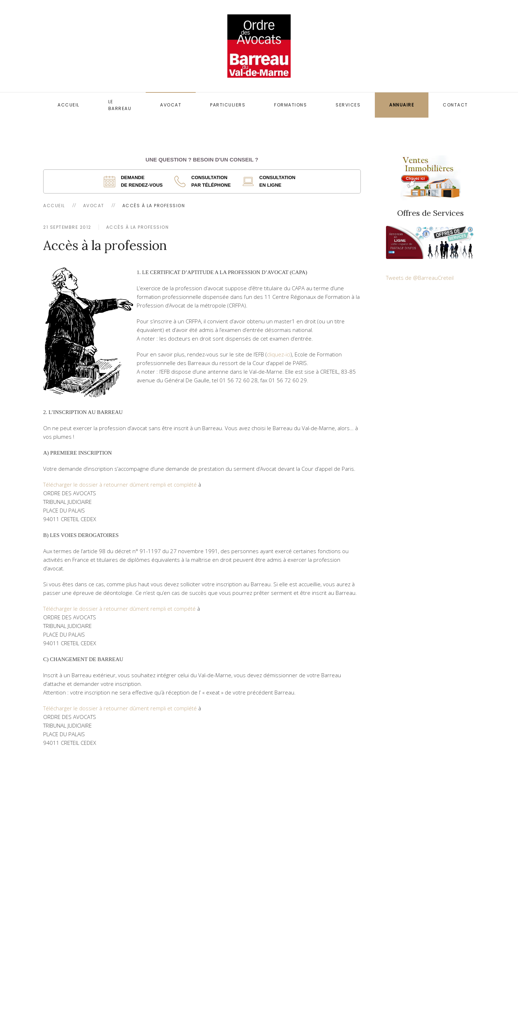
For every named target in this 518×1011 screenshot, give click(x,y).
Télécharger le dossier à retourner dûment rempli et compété (119, 608)
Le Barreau (120, 105)
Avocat (170, 105)
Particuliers (227, 105)
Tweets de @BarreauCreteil (420, 277)
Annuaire (401, 105)
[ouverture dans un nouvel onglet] (135, 181)
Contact (455, 105)
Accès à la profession (137, 227)
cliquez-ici (278, 354)
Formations (290, 105)
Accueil (68, 105)
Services (348, 105)
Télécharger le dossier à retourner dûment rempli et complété (120, 484)
